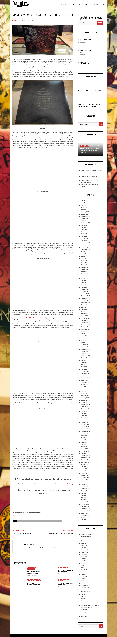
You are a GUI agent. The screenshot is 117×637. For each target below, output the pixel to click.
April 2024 (84, 260)
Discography (84, 547)
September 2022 (85, 302)
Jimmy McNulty (23, 20)
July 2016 (83, 466)
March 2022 (84, 316)
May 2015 (84, 497)
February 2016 (85, 477)
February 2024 (85, 265)
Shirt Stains (84, 598)
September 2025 (85, 223)
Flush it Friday (84, 552)
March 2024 (84, 262)
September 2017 (85, 435)
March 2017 (84, 449)
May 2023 (84, 285)
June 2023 (84, 282)
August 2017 (84, 437)
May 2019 (84, 391)
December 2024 (85, 243)
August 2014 (84, 517)
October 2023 (85, 274)
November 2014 (85, 511)
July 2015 (83, 493)
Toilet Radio (84, 609)
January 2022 (85, 320)
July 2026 (83, 200)
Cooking (83, 543)
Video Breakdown (86, 614)
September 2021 (85, 329)
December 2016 (85, 455)
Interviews (84, 556)
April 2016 (84, 473)
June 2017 (84, 442)
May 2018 (84, 417)
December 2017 (85, 429)
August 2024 (84, 251)
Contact (96, 4)
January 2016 (85, 480)
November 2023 (85, 271)
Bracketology (84, 538)
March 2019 (84, 395)
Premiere (83, 583)
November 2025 (85, 218)
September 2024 (85, 249)
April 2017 (84, 446)
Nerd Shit (83, 567)
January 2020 (85, 373)
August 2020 (84, 358)
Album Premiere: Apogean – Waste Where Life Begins (96, 106)
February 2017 (85, 451)
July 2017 (83, 440)
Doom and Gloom (86, 550)
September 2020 (85, 356)
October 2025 (85, 220)
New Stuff (34, 579)
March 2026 (84, 209)
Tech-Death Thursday (87, 603)
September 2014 (85, 515)
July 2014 (83, 519)
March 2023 (84, 289)
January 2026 (85, 214)
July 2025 (83, 227)
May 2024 (84, 258)
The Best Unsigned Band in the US (90, 605)
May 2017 (84, 444)
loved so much (68, 134)
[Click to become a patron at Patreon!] (42, 503)
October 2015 (85, 486)
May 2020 (84, 364)
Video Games (84, 616)
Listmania (84, 558)
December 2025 (85, 216)
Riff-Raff (83, 596)
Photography (84, 581)
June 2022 (84, 309)
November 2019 (85, 378)
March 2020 (84, 369)
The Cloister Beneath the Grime (35, 318)
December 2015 (85, 482)
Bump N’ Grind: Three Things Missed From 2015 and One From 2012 (89, 151)
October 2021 (85, 327)
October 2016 (85, 460)
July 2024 (83, 254)
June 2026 (84, 203)
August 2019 (84, 384)
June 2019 (84, 389)
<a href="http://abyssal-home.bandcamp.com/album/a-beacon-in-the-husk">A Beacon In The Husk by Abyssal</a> (43, 171)
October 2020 (85, 353)
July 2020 (83, 360)
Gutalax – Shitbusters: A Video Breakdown (60, 533)
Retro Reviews (85, 587)
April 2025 (84, 234)
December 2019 (85, 375)
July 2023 (83, 280)
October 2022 (85, 300)
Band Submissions (86, 534)
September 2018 (85, 409)
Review (54, 521)
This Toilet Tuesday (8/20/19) (21, 533)
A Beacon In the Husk (24, 521)
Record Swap (84, 585)
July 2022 (83, 307)
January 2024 (85, 267)
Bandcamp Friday (86, 536)
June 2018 (84, 415)
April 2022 (84, 313)
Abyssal (33, 521)
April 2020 (84, 367)
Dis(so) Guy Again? (96, 90)
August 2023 (84, 278)
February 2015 (85, 504)
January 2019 (85, 400)
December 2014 (85, 508)
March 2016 (84, 475)
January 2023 (85, 294)
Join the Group (76, 4)
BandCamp (70, 484)
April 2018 (84, 420)
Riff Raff (83, 594)
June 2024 (84, 256)
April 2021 (84, 340)
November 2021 (85, 324)
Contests (83, 541)
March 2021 (84, 342)
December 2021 (85, 322)
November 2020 (85, 351)
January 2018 (85, 426)
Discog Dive (84, 545)
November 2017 (85, 431)
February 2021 (85, 344)
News (82, 572)
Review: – (33, 585)
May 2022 (84, 311)
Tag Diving (84, 600)
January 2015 (85, 506)
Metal (28, 567)
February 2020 (85, 371)
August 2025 (84, 225)
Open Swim (84, 576)
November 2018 (85, 404)
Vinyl (59, 521)
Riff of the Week (85, 592)
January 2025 (85, 240)
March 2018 (84, 422)
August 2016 (84, 464)
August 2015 (84, 491)
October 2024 (85, 247)
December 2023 (85, 269)
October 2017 (85, 433)
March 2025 (84, 236)
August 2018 (84, 411)
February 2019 (85, 398)
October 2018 (85, 406)
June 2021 (84, 336)
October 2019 (85, 380)
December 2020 (85, 349)
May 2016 (84, 471)
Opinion (33, 580)
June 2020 (84, 362)
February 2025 (85, 238)
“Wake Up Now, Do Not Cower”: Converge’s (84, 106)
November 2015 (85, 484)
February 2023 (85, 291)
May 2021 (84, 338)
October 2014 (85, 513)
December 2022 (85, 296)
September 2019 (85, 382)
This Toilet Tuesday (86, 607)
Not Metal (83, 574)
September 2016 (85, 462)
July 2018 (83, 413)
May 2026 (84, 205)
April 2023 (84, 287)
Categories (63, 4)
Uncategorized (30, 569)
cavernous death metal (44, 521)
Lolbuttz (83, 563)
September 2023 (85, 276)
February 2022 (85, 318)
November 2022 (85, 298)
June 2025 (84, 229)
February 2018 (85, 424)
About (87, 4)
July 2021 (83, 333)
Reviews (15, 20)
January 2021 (85, 347)
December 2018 (85, 402)
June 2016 (84, 468)
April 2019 (84, 393)
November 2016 (85, 457)
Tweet (14, 515)
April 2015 (84, 499)
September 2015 (85, 488)
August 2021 (84, 331)
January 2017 (85, 453)
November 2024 (85, 245)
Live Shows (84, 561)
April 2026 (84, 207)
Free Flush (84, 554)
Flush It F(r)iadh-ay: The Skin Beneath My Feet (83, 92)
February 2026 (85, 212)
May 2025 (84, 231)
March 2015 (84, 502)
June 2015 (84, 495)
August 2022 (84, 305)
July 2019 (83, 387)
